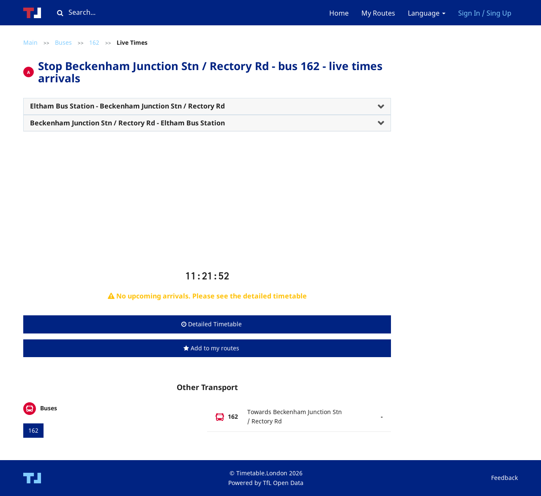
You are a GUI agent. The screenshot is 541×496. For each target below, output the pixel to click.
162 (94, 42)
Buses (63, 42)
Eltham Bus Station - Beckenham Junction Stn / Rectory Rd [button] (127, 106)
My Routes (378, 13)
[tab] (207, 106)
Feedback (504, 478)
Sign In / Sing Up (484, 13)
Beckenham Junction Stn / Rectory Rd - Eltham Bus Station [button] (127, 122)
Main (30, 42)
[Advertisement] (207, 204)
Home (339, 13)
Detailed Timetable (211, 324)
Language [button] (426, 13)
